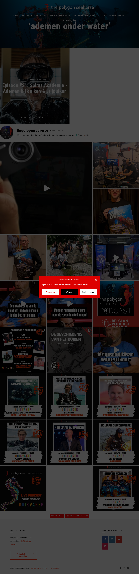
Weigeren (69, 292)
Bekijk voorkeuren (88, 292)
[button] (96, 279)
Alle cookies (50, 292)
